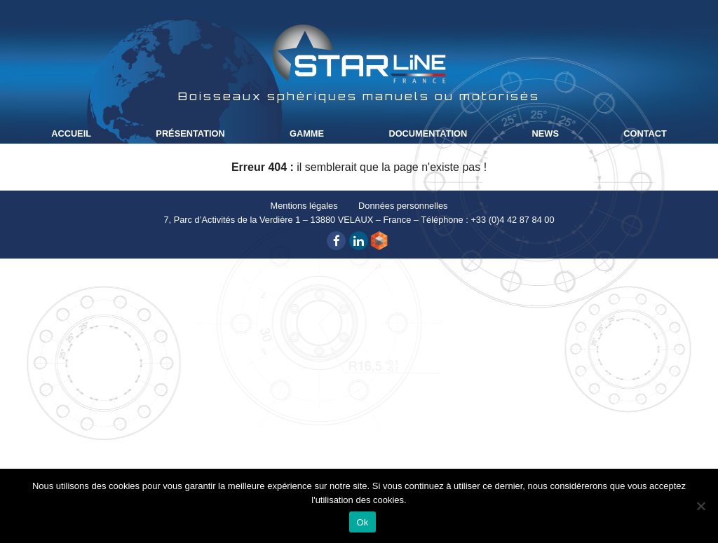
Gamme (307, 133)
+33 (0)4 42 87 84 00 (512, 219)
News (545, 133)
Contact (645, 133)
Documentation (427, 133)
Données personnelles (402, 205)
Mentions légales (304, 205)
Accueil (71, 133)
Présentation (190, 133)
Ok (362, 522)
